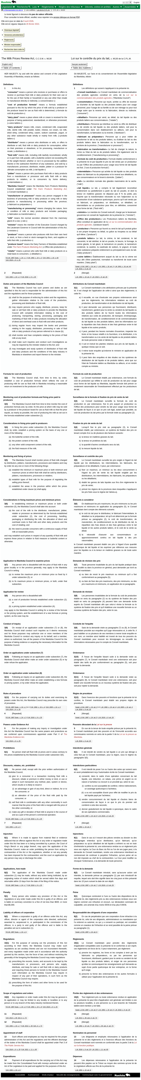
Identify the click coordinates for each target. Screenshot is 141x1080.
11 (5, 1014)
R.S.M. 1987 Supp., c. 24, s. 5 (16, 717)
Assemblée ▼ (132, 7)
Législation (8, 7)
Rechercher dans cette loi (14, 49)
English (136, 2)
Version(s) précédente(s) (13, 35)
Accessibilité (20, 1075)
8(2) (6, 873)
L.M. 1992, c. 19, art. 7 (83, 1026)
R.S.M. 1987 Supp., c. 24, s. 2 (16, 707)
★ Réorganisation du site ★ (13, 10)
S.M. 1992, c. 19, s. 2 (34, 258)
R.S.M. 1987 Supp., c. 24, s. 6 (16, 819)
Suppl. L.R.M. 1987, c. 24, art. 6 (86, 816)
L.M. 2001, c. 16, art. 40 (122, 266)
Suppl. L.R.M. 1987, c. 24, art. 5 (86, 717)
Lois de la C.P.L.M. (43, 10)
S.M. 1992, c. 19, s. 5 (13, 827)
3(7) (6, 565)
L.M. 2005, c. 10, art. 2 (125, 707)
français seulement (79, 64)
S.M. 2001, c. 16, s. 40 (50, 258)
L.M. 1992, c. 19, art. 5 (83, 827)
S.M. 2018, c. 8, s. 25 (13, 260)
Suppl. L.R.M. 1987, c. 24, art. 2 (86, 707)
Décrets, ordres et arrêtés (98, 7)
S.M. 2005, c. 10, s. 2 (53, 707)
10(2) (7, 997)
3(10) (7, 657)
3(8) (6, 596)
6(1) (6, 752)
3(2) (6, 378)
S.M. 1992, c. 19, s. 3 (13, 277)
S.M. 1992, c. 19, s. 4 (37, 707)
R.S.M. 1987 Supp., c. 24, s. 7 (16, 885)
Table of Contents (11, 68)
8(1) (6, 838)
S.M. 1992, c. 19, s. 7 (13, 1026)
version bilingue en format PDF (66, 17)
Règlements (9, 40)
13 (5, 1037)
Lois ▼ (36, 7)
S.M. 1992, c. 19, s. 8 (13, 1070)
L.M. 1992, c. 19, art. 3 (83, 277)
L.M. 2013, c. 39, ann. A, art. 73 (86, 1018)
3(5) (6, 460)
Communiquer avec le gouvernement (97, 1075)
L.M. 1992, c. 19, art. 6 (106, 1010)
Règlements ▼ (49, 7)
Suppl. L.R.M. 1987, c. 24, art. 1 (86, 266)
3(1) (6, 288)
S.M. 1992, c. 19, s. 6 (34, 1007)
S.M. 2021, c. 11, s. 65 (29, 1049)
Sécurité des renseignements (68, 1075)
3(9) (6, 628)
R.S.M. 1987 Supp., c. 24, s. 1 (16, 258)
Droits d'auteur (48, 1075)
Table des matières (82, 68)
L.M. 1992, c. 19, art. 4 (108, 707)
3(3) (6, 404)
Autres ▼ (117, 7)
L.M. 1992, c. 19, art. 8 (83, 1070)
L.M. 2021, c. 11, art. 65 (100, 1049)
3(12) (7, 697)
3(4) (6, 427)
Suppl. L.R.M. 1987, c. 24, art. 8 (86, 932)
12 (5, 1022)
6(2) (6, 769)
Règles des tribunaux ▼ (71, 7)
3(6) (6, 504)
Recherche (23, 7)
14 (5, 1060)
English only (7, 64)
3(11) (7, 677)
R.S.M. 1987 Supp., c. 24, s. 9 (16, 1007)
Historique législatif (11, 30)
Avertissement (33, 1075)
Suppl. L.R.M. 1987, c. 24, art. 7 (86, 885)
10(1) (7, 943)
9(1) (6, 896)
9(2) (6, 916)
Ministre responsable (12, 45)
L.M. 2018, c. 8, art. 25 (83, 269)
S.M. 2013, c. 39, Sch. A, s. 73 (16, 1018)
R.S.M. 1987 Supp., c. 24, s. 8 (16, 932)
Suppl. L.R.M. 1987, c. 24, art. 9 (86, 1010)
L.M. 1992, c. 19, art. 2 (106, 266)
